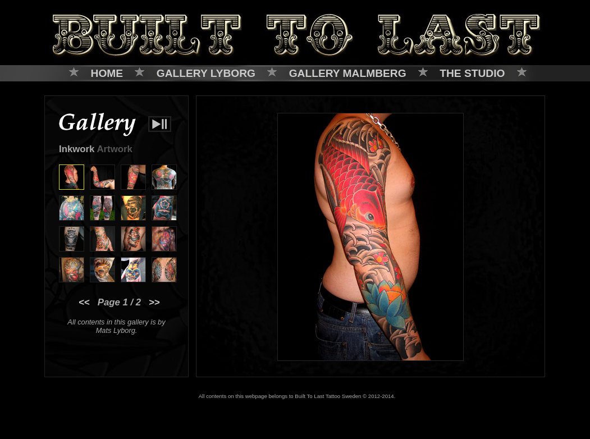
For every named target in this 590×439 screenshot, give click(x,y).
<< (84, 302)
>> (154, 302)
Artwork (114, 149)
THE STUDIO (472, 73)
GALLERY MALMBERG (347, 73)
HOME (107, 73)
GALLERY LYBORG (206, 73)
